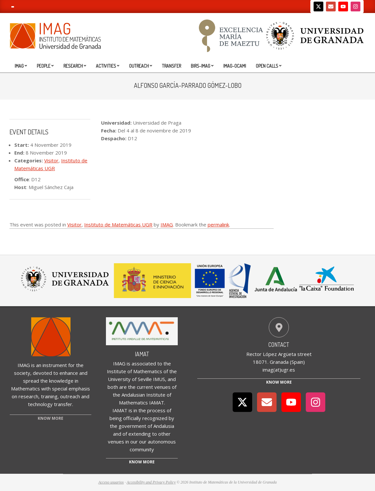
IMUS (159, 379)
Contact (278, 344)
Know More (279, 382)
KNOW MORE (50, 418)
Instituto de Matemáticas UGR (118, 224)
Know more (142, 462)
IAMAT (142, 354)
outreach (70, 396)
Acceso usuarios (110, 482)
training (49, 396)
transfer (63, 404)
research (28, 396)
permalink (218, 224)
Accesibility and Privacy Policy (151, 482)
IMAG (167, 224)
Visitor (51, 160)
